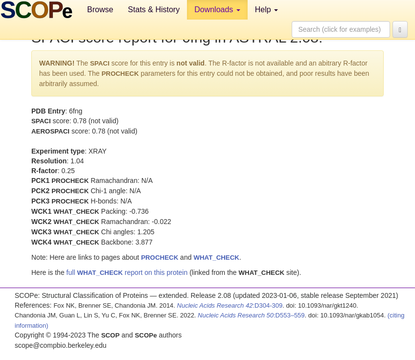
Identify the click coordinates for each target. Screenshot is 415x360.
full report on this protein (127, 272)
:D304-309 (230, 305)
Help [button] (266, 9)
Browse (100, 9)
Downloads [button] (217, 9)
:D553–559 (251, 315)
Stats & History (154, 9)
